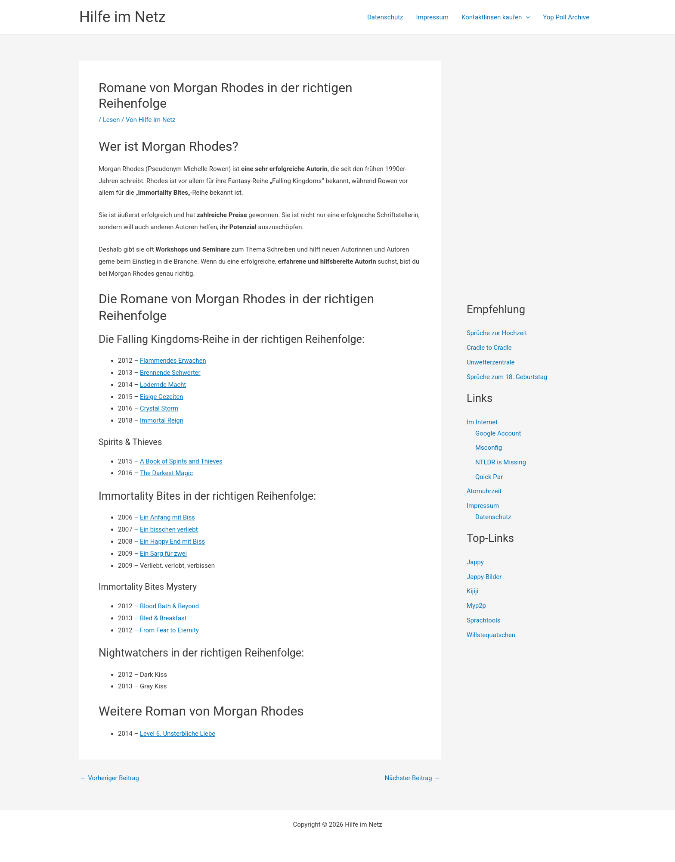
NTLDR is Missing (500, 462)
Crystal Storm (159, 408)
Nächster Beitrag (412, 778)
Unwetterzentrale (491, 362)
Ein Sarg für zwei (164, 553)
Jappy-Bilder (484, 577)
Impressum (432, 17)
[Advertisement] (531, 114)
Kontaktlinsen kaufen (495, 17)
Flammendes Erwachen (173, 360)
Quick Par (489, 477)
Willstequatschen (491, 635)
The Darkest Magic (167, 473)
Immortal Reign (162, 420)
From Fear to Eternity (170, 630)
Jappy (475, 562)
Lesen (111, 120)
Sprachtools (484, 621)
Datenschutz (385, 17)
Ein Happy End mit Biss (173, 541)
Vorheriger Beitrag (110, 778)
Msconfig (488, 448)
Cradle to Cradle (489, 348)
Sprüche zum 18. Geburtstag (507, 377)
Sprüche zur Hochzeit (497, 333)
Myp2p (476, 606)
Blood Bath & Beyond (170, 606)
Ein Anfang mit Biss (168, 517)
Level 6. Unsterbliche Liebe (178, 734)
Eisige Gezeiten (162, 397)
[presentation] (526, 17)
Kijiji (473, 591)
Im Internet (482, 422)
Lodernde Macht (163, 385)
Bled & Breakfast (163, 618)
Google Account (498, 433)
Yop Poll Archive (566, 17)
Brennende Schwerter (170, 373)
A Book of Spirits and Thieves (182, 461)
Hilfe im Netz (122, 17)
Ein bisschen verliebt (169, 529)
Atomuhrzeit (484, 491)
